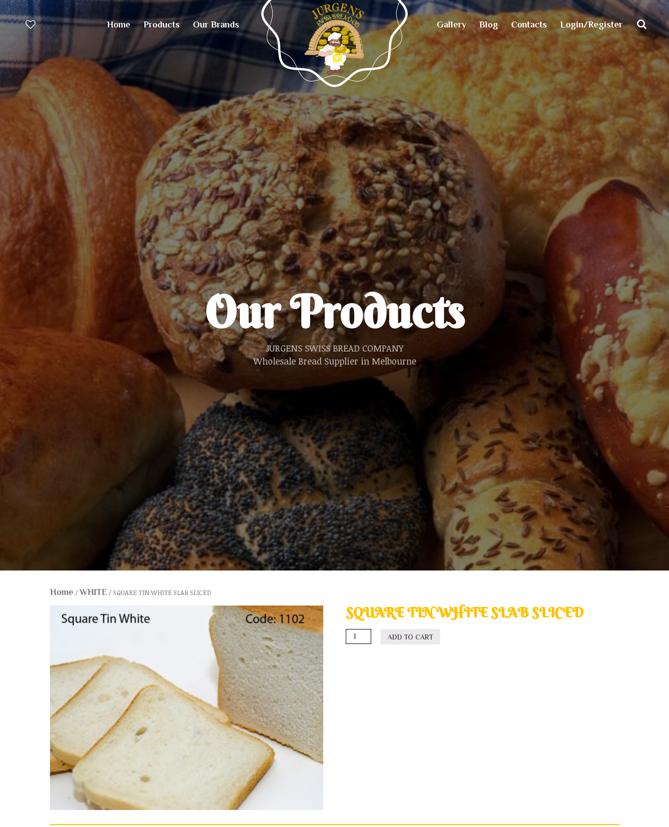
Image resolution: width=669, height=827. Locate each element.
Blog (488, 25)
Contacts (529, 25)
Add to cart (410, 637)
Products (161, 25)
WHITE (93, 592)
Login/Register (591, 25)
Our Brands (216, 25)
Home (118, 25)
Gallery (451, 25)
